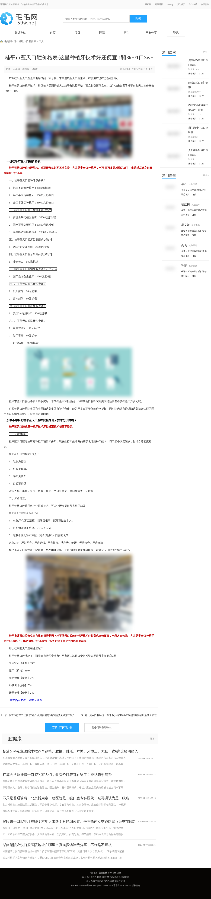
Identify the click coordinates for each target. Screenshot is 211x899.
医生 (126, 32)
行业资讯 (19, 41)
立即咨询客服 (62, 727)
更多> (153, 738)
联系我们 (120, 877)
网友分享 (151, 32)
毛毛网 (8, 41)
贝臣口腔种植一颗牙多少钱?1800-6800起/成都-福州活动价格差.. (123, 715)
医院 (102, 32)
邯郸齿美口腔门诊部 (197, 230)
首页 (53, 32)
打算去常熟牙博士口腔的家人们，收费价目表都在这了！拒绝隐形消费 (57, 775)
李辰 (189, 184)
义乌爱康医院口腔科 (197, 190)
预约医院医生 (102, 727)
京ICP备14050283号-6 (81, 885)
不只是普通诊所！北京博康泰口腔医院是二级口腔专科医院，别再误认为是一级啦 (66, 798)
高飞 (189, 245)
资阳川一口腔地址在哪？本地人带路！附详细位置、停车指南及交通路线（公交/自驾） (70, 821)
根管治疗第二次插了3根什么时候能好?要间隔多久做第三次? (41, 715)
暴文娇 (190, 224)
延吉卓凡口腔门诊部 (197, 271)
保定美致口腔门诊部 (197, 251)
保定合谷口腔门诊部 (197, 210)
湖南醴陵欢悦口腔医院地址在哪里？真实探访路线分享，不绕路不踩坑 (57, 845)
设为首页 (181, 4)
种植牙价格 (35, 700)
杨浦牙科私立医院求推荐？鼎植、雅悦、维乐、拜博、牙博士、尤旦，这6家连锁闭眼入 (70, 751)
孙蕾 (189, 265)
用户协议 (94, 873)
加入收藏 (193, 4)
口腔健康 (31, 41)
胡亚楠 (190, 204)
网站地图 (159, 4)
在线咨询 (205, 4)
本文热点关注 (18, 700)
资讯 (176, 32)
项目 (77, 32)
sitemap (170, 4)
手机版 (148, 4)
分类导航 (20, 32)
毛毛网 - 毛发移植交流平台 (18, 18)
